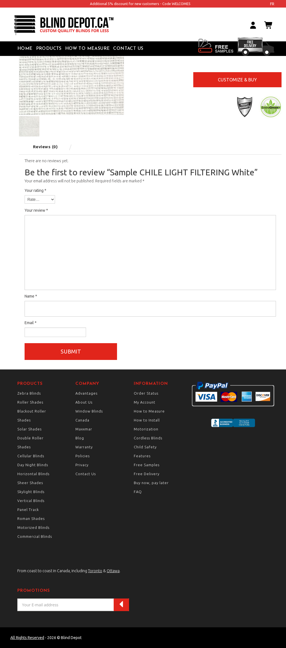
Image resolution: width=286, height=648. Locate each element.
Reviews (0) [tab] (45, 146)
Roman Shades (31, 518)
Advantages (86, 393)
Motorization (146, 429)
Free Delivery (146, 474)
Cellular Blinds (30, 456)
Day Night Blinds (32, 465)
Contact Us (128, 48)
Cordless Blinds (148, 438)
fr (272, 4)
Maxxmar (83, 429)
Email (31, 323)
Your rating (35, 190)
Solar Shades (29, 429)
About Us (83, 402)
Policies (82, 456)
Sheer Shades (30, 483)
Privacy (82, 465)
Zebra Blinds (29, 393)
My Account (144, 402)
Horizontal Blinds (33, 474)
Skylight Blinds (30, 492)
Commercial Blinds (34, 536)
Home (25, 48)
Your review (36, 210)
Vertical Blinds (30, 501)
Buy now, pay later (151, 483)
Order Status (146, 393)
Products (49, 48)
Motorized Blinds (33, 527)
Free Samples (146, 465)
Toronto (95, 571)
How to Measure (87, 48)
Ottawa (113, 571)
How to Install (147, 420)
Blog (79, 438)
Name (31, 296)
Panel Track (28, 510)
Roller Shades (30, 402)
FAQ (138, 492)
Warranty (84, 447)
